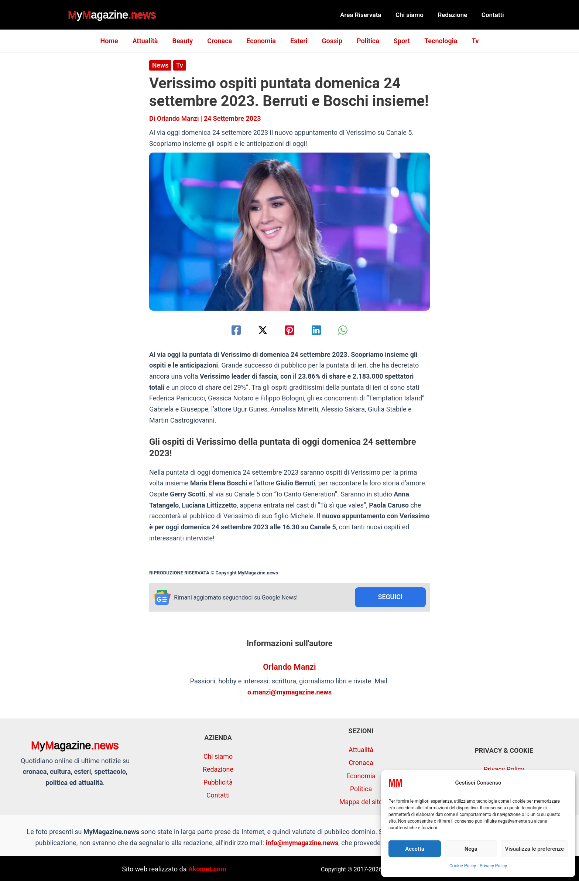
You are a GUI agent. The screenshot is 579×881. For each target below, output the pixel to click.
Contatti (493, 14)
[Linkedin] (317, 329)
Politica (365, 41)
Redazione (455, 14)
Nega (471, 849)
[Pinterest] (289, 329)
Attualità (149, 41)
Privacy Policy (493, 865)
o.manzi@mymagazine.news (289, 692)
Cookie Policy (462, 865)
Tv (469, 41)
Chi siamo (414, 14)
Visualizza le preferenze (534, 849)
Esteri (298, 41)
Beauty (185, 41)
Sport (398, 41)
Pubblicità (218, 782)
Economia (262, 41)
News (160, 65)
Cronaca (221, 41)
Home (114, 41)
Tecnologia (436, 41)
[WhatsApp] (345, 329)
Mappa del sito (361, 801)
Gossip (331, 41)
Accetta (414, 849)
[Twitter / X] (261, 329)
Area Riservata (366, 14)
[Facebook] (234, 329)
